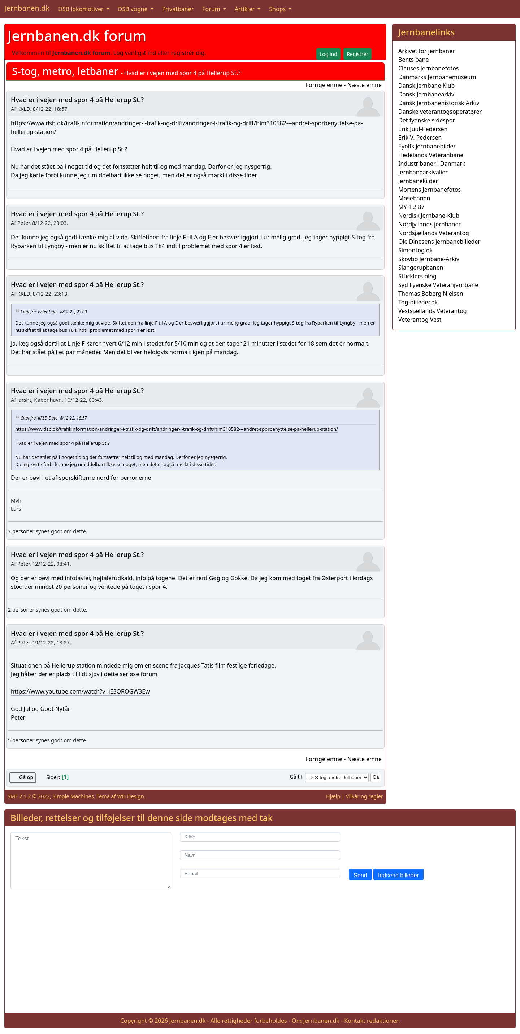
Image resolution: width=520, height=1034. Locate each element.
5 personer (21, 740)
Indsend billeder (398, 875)
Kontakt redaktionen (372, 1021)
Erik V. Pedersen (420, 138)
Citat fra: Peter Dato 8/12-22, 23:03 (54, 311)
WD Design (130, 796)
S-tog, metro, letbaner (65, 71)
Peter (23, 223)
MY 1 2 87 (411, 207)
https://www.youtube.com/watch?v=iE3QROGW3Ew (80, 691)
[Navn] (260, 855)
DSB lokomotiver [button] (81, 9)
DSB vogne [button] (133, 9)
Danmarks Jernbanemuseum (437, 77)
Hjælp (333, 796)
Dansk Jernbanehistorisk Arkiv (438, 103)
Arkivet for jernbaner (426, 51)
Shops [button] (278, 9)
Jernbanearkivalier (423, 172)
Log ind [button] (328, 54)
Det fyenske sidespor (426, 120)
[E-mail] (260, 873)
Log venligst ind (134, 53)
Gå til (296, 776)
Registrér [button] (357, 54)
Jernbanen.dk (26, 8)
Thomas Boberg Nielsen (430, 293)
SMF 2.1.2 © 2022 (29, 796)
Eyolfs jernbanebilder (427, 146)
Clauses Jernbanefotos (428, 68)
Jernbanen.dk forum (77, 35)
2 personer (21, 531)
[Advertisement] (454, 386)
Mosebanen (414, 198)
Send (360, 875)
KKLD (23, 108)
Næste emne (364, 85)
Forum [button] (212, 9)
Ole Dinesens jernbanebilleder (439, 242)
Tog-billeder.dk (418, 302)
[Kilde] (260, 837)
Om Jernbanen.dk (315, 1021)
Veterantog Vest (419, 319)
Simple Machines (73, 796)
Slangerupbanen (420, 267)
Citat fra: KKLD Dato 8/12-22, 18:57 (54, 418)
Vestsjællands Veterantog (432, 311)
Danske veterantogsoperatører (440, 112)
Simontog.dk (415, 250)
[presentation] (404, 846)
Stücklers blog (417, 276)
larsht (24, 399)
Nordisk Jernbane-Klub (428, 216)
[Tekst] (90, 860)
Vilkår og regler (364, 796)
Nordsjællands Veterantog (433, 233)
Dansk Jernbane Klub (426, 86)
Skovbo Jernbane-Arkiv (428, 259)
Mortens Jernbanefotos (429, 190)
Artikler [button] (245, 9)
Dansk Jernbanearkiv (426, 94)
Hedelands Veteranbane (430, 155)
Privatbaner (178, 9)
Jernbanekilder (418, 181)
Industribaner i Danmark (431, 164)
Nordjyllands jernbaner (429, 224)
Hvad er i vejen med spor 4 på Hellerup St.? (77, 99)
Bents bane (413, 60)
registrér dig (188, 53)
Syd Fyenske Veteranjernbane (438, 285)
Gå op (26, 777)
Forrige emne (324, 85)
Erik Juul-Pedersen (423, 129)
